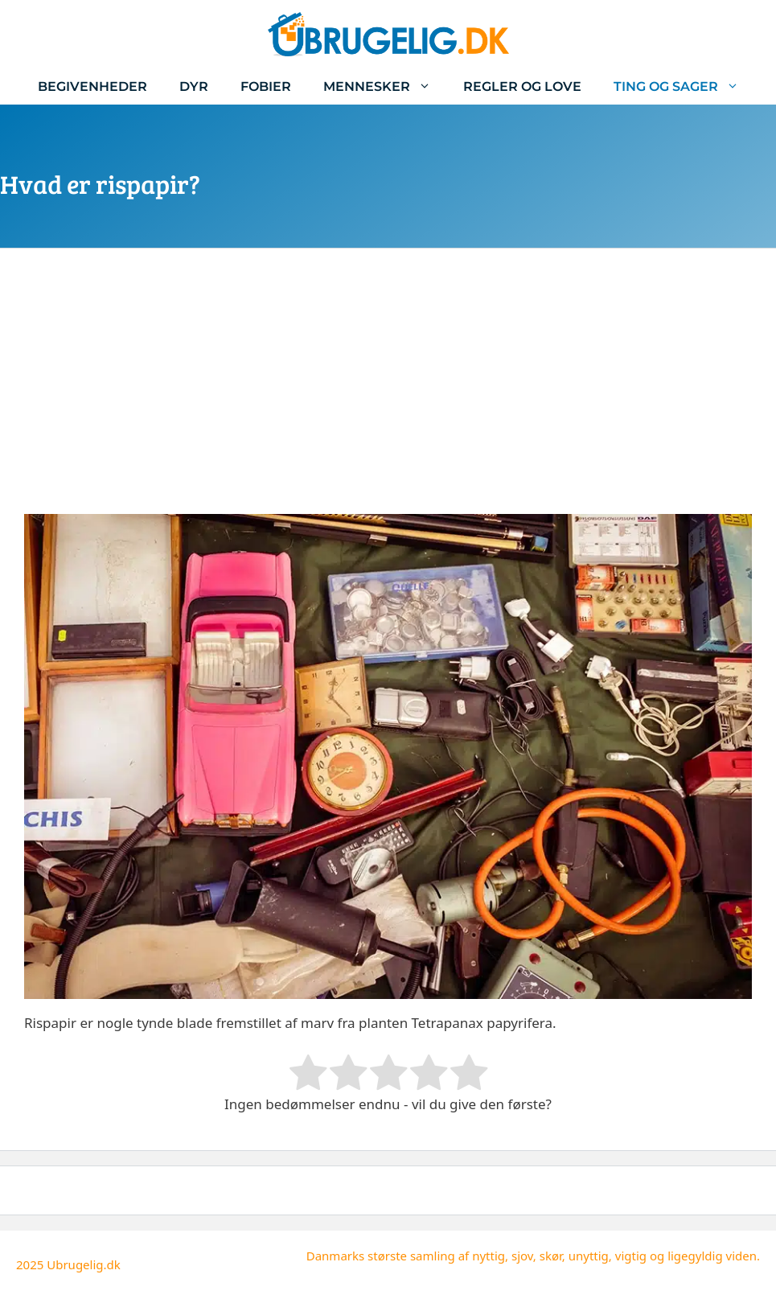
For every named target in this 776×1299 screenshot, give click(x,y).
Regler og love (522, 86)
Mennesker (385, 86)
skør (551, 1256)
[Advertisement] (388, 393)
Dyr (193, 86)
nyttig (488, 1256)
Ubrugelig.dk (84, 1264)
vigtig (631, 1256)
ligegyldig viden (712, 1256)
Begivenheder (92, 86)
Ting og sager (684, 86)
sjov (522, 1256)
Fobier (265, 86)
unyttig (589, 1256)
